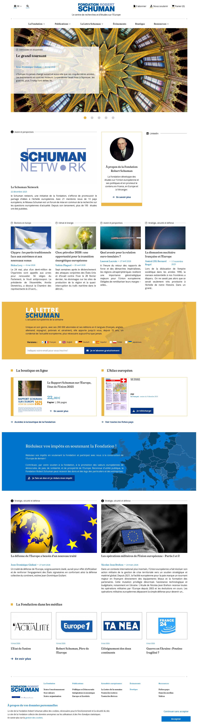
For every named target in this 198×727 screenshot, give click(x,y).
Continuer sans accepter (176, 711)
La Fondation (49, 683)
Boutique (140, 23)
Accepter (176, 718)
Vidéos (162, 696)
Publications (77, 683)
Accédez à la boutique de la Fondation (33, 422)
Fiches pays (164, 689)
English (67, 342)
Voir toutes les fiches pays (117, 422)
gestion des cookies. (34, 717)
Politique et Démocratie (83, 689)
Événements (119, 23)
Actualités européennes (111, 683)
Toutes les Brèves (109, 696)
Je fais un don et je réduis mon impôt (50, 478)
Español (101, 342)
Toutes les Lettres (109, 693)
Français (50, 342)
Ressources (160, 23)
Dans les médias (166, 693)
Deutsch (84, 342)
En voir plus (21, 659)
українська (134, 342)
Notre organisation (52, 696)
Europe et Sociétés (81, 696)
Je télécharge (142, 410)
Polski (117, 342)
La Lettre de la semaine (111, 689)
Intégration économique (83, 693)
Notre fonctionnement (54, 689)
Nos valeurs (49, 693)
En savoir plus (122, 197)
